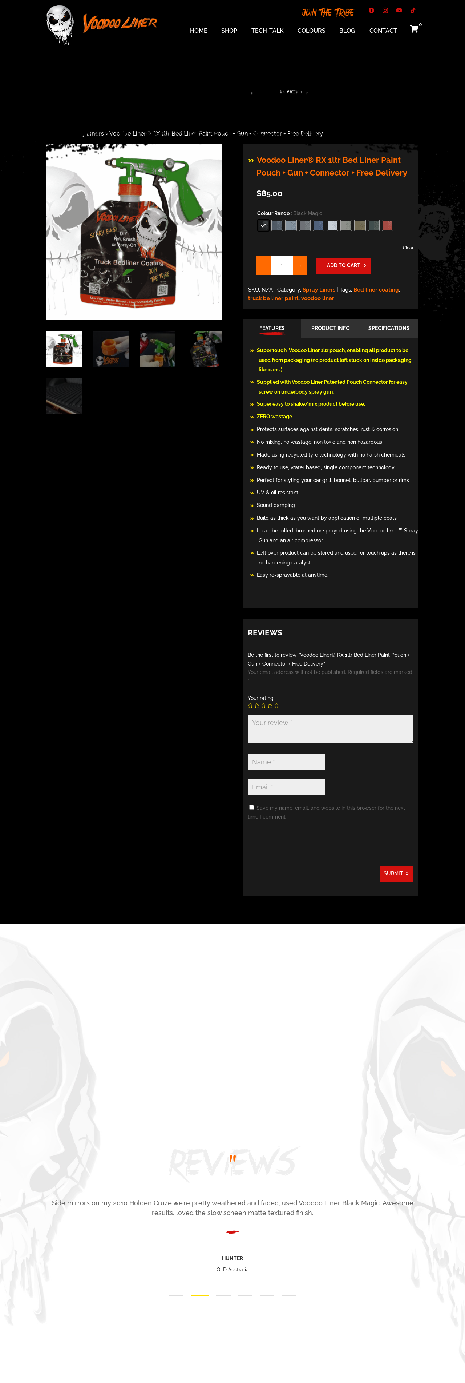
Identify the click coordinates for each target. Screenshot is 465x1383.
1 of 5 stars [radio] (250, 705)
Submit (393, 873)
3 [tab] (223, 1295)
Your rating (261, 698)
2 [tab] (200, 1295)
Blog (347, 31)
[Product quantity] (282, 265)
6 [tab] (289, 1295)
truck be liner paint (273, 298)
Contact (383, 31)
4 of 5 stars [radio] (269, 705)
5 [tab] (267, 1295)
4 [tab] (245, 1295)
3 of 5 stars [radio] (263, 705)
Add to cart (343, 265)
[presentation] (303, 848)
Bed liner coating (376, 289)
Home (198, 31)
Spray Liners (319, 289)
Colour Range (273, 213)
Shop (229, 31)
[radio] (263, 225)
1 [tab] (176, 1295)
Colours (312, 31)
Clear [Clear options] (408, 247)
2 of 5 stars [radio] (256, 705)
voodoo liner (317, 298)
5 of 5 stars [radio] (276, 705)
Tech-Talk (267, 31)
